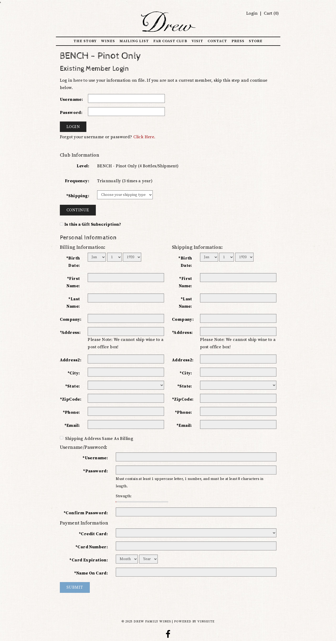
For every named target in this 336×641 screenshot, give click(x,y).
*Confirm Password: (86, 513)
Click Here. (144, 137)
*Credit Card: (93, 534)
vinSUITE (205, 621)
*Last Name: (73, 302)
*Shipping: (77, 195)
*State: (72, 386)
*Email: (72, 425)
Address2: (71, 360)
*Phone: (71, 412)
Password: (71, 112)
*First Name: (73, 282)
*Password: (95, 471)
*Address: (70, 332)
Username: (71, 99)
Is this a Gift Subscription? (92, 224)
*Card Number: (91, 547)
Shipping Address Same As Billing (96, 438)
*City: (73, 373)
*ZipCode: (71, 399)
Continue (77, 210)
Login (252, 13)
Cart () (271, 13)
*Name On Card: (91, 573)
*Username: (95, 458)
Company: (71, 319)
